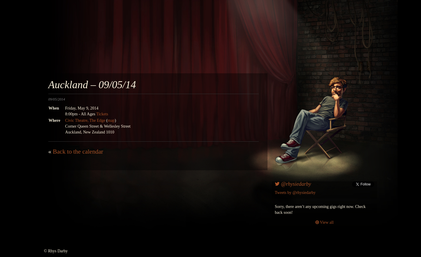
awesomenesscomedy (271, 41)
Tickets (102, 114)
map (111, 120)
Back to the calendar (78, 151)
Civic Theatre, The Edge (85, 120)
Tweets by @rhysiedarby (295, 192)
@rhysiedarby (293, 184)
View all (324, 222)
